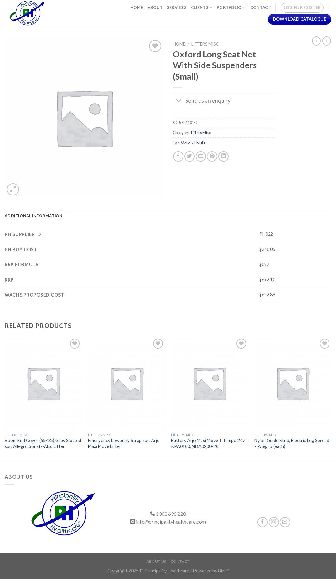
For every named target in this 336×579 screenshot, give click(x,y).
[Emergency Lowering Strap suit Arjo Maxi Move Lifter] (126, 383)
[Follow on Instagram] (274, 522)
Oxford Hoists (193, 142)
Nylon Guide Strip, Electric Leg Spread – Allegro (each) (291, 443)
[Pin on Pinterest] (212, 156)
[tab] (34, 216)
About (155, 7)
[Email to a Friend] (201, 156)
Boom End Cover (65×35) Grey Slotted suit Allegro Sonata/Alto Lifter (43, 443)
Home (136, 7)
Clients (201, 8)
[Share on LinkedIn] (223, 156)
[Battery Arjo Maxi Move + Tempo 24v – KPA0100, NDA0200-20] (209, 383)
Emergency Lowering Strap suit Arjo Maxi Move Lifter (124, 443)
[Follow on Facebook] (262, 522)
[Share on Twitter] (189, 156)
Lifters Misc (205, 43)
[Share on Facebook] (178, 156)
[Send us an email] (285, 522)
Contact (260, 7)
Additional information (34, 215)
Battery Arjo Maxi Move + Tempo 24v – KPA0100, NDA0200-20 (209, 443)
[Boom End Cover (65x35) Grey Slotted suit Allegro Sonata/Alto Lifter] (43, 383)
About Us (156, 561)
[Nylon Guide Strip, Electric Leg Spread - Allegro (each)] (292, 383)
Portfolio (231, 8)
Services (177, 7)
